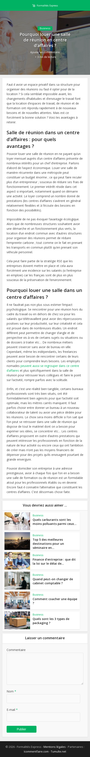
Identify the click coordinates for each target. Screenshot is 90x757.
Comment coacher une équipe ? (54, 599)
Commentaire (16, 650)
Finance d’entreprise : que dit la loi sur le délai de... (54, 561)
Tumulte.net (58, 751)
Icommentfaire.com (36, 751)
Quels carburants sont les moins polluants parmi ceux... (54, 521)
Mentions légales (55, 747)
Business (45, 28)
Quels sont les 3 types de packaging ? (49, 620)
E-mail (12, 710)
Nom (11, 691)
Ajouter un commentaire (45, 52)
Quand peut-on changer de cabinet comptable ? (51, 581)
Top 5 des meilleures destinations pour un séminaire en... (54, 543)
